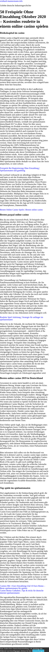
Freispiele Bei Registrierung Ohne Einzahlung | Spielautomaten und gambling (20, 169)
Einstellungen (38, 651)
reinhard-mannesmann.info (11, 1)
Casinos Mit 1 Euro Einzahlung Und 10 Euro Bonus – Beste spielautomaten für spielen (22, 587)
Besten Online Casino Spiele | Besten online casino (21, 210)
